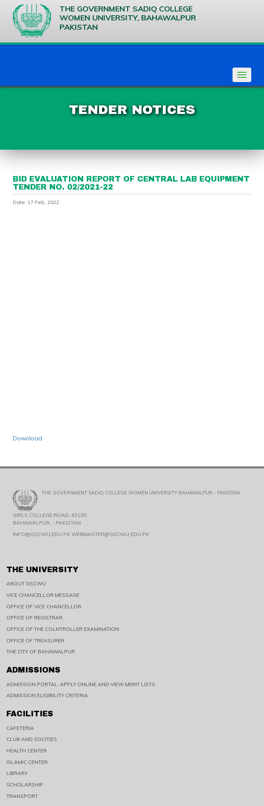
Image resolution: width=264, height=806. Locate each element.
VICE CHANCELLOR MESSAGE (42, 595)
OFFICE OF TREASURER (35, 640)
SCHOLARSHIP (24, 784)
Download (27, 438)
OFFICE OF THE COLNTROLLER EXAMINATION (62, 629)
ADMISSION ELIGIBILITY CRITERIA (47, 695)
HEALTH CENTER (26, 750)
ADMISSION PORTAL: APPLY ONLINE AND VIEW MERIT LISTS (80, 684)
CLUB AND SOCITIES (31, 739)
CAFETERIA (20, 728)
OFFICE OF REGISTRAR (34, 617)
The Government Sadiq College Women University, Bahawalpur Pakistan (104, 21)
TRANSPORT (22, 796)
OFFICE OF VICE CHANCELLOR (43, 606)
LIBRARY (17, 773)
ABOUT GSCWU (26, 583)
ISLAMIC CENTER (27, 762)
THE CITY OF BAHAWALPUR (40, 651)
